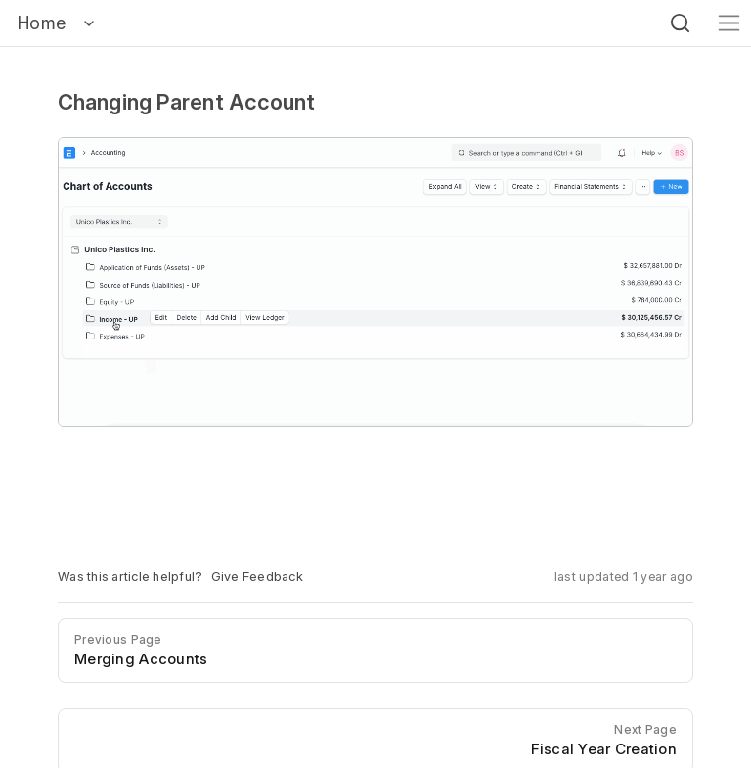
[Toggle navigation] (729, 23)
